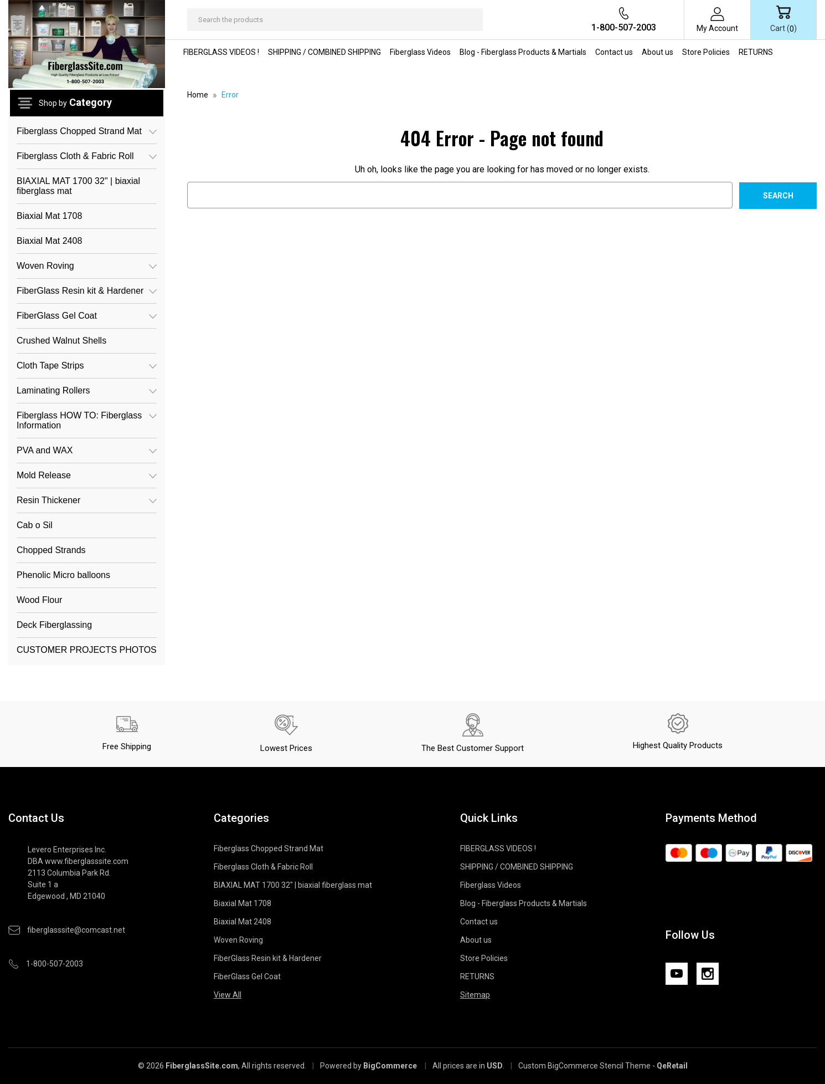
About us (657, 52)
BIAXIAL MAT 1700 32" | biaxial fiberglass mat (78, 186)
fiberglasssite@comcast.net (76, 930)
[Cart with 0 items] (783, 20)
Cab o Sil (35, 525)
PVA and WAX (87, 450)
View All (227, 994)
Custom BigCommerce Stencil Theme (584, 1065)
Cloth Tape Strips (87, 365)
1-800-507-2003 (623, 27)
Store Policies (706, 52)
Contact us (614, 52)
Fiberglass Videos (420, 52)
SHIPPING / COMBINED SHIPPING (324, 52)
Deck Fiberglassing (54, 625)
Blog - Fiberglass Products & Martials (523, 52)
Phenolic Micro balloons (63, 575)
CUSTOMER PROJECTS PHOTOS (87, 650)
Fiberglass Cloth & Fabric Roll (87, 156)
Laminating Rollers (87, 390)
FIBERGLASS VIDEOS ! (221, 52)
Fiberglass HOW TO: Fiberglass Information (87, 419)
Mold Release (87, 475)
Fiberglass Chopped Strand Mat (87, 131)
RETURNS (756, 52)
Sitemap (475, 994)
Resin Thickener (87, 500)
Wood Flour (39, 600)
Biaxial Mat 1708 (49, 216)
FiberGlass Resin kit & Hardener (87, 291)
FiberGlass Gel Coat (87, 316)
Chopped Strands (51, 550)
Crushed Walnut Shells (61, 340)
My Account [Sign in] (717, 28)
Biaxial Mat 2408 (49, 241)
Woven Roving (87, 266)
